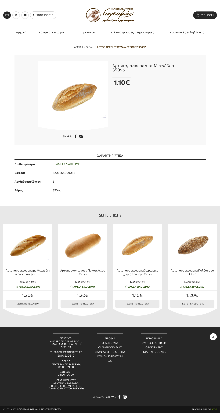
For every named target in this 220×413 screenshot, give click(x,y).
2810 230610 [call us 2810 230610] (66, 355)
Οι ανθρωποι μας (110, 347)
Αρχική (78, 47)
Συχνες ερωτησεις (154, 343)
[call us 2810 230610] (43, 15)
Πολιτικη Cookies (154, 352)
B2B (110, 360)
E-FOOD (78, 388)
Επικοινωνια (154, 338)
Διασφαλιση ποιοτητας (110, 352)
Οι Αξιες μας (110, 343)
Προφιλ (110, 338)
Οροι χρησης (154, 347)
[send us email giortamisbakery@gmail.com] (25, 15)
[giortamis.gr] (110, 15)
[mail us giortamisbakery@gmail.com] (81, 136)
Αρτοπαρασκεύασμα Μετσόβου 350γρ (121, 47)
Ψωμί (89, 47)
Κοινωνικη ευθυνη (110, 356)
